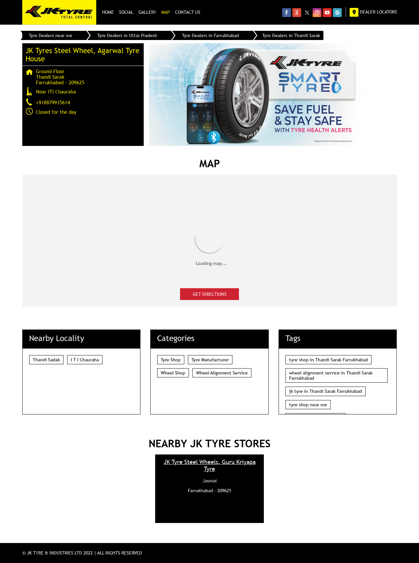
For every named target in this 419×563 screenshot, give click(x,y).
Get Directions (210, 294)
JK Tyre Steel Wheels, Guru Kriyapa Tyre (210, 465)
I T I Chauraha (85, 360)
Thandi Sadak (46, 360)
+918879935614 (53, 102)
